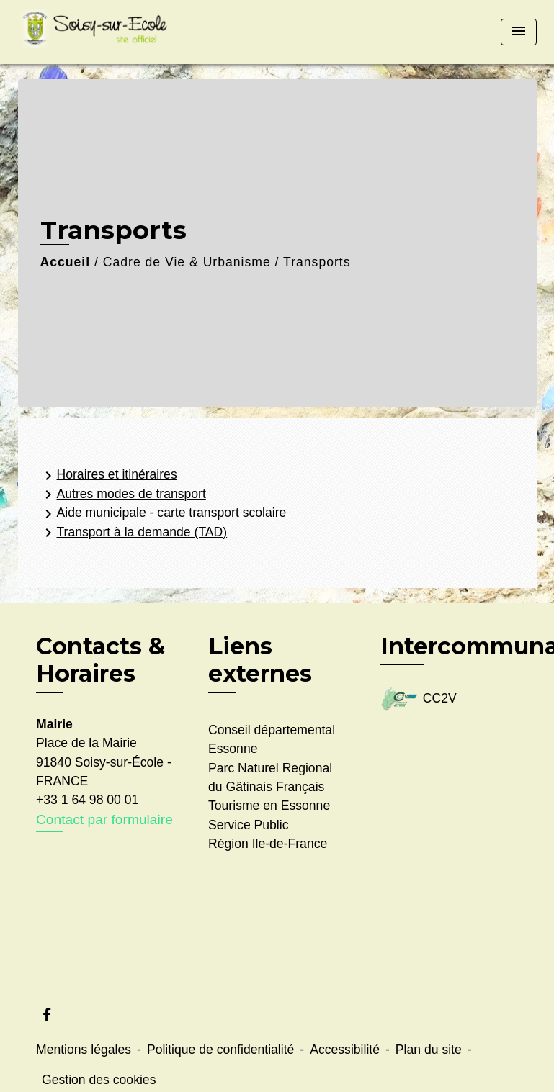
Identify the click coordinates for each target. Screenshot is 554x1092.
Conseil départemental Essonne (271, 739)
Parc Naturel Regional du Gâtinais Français (270, 777)
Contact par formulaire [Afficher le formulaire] (104, 819)
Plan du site (429, 1049)
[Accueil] (108, 32)
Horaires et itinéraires (108, 475)
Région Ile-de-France (267, 843)
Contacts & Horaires (100, 660)
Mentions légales (83, 1049)
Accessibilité (345, 1049)
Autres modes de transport (123, 494)
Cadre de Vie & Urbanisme (187, 262)
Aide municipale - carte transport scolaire (163, 514)
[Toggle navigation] (519, 32)
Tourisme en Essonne (269, 805)
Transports (316, 262)
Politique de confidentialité (220, 1049)
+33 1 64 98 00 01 (87, 800)
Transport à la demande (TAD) (134, 532)
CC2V (418, 699)
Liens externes (260, 659)
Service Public (248, 825)
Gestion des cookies (99, 1080)
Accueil (65, 262)
